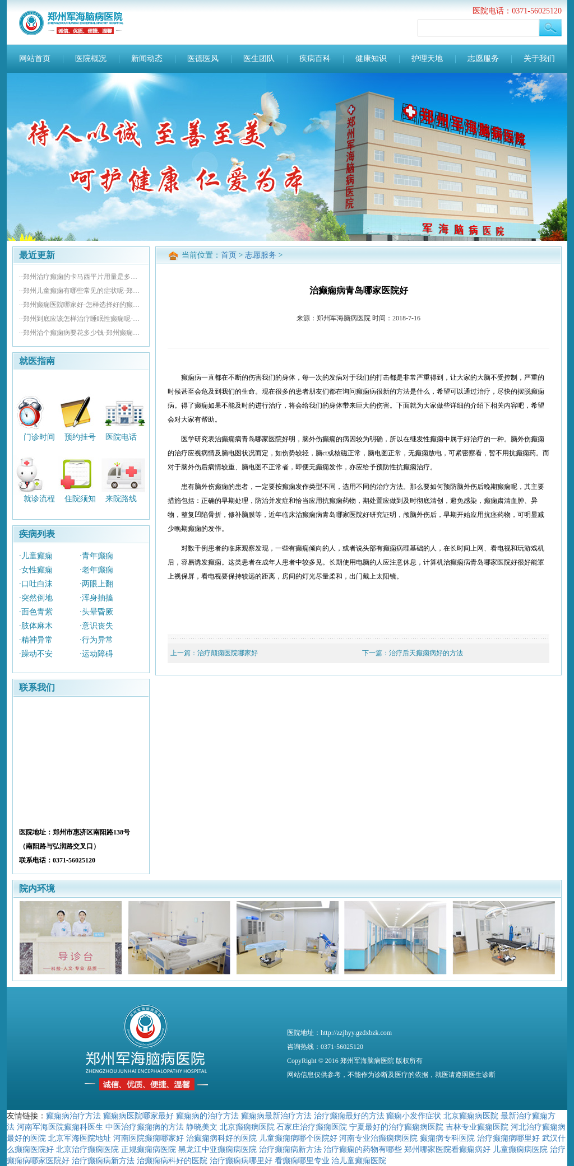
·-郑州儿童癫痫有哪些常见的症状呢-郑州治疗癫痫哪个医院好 (81, 291)
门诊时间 (39, 436)
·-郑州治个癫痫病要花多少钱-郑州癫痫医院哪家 (81, 333)
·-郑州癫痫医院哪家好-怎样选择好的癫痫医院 (81, 305)
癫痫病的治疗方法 (207, 1115)
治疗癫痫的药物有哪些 (362, 1149)
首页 (229, 255)
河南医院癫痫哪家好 (148, 1138)
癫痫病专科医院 (447, 1138)
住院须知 (80, 499)
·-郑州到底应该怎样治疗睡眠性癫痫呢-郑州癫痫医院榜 (81, 319)
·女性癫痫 (36, 570)
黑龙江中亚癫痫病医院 (217, 1149)
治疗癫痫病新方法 (290, 1149)
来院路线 (121, 499)
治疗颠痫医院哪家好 (227, 653)
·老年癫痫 (96, 570)
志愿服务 (483, 58)
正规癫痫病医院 (148, 1149)
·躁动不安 (36, 654)
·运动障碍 (96, 654)
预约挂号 (80, 436)
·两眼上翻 (96, 584)
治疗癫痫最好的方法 (349, 1115)
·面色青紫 (36, 612)
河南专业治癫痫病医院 (378, 1138)
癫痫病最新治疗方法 (276, 1115)
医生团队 (259, 58)
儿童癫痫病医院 (520, 1149)
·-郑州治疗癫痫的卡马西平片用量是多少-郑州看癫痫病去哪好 (81, 277)
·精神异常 (36, 640)
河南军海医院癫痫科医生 (60, 1126)
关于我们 (539, 58)
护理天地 (427, 58)
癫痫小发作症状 (413, 1115)
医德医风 (203, 58)
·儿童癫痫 (36, 556)
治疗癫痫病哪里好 (508, 1138)
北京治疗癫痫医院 (87, 1149)
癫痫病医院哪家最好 (138, 1115)
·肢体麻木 (36, 626)
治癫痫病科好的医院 (221, 1138)
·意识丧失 (96, 626)
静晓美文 (201, 1126)
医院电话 (121, 436)
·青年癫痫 (96, 556)
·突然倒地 (36, 598)
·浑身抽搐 (96, 598)
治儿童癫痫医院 (358, 1160)
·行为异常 (96, 640)
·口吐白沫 (36, 584)
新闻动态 (147, 58)
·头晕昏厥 (96, 612)
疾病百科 (315, 58)
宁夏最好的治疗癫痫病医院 (396, 1126)
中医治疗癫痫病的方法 (144, 1126)
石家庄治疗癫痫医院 (311, 1126)
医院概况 (91, 58)
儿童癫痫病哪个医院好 (298, 1138)
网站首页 (34, 58)
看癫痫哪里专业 (302, 1160)
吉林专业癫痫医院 (477, 1126)
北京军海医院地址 (79, 1138)
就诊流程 (39, 499)
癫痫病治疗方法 (73, 1115)
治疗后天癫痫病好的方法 (426, 653)
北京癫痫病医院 (470, 1115)
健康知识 (371, 58)
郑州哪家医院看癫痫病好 (447, 1149)
